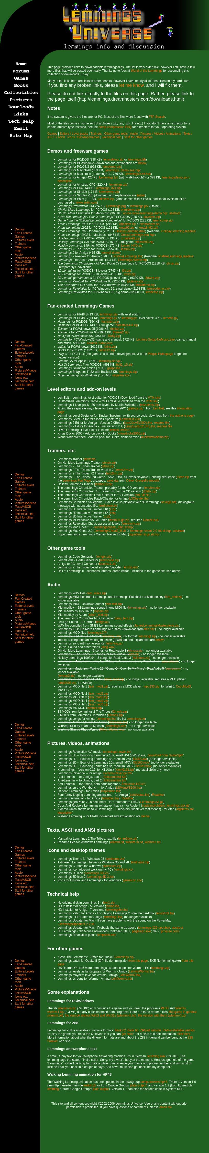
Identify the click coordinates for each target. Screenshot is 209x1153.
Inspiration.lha (110, 791)
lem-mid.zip (114, 604)
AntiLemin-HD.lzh (133, 784)
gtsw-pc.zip (135, 408)
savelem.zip (152, 217)
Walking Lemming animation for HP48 (79, 1074)
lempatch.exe (106, 935)
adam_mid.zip (98, 615)
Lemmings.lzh (108, 177)
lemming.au (114, 643)
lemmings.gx (108, 318)
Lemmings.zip (124, 957)
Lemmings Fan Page (77, 480)
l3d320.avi (140, 759)
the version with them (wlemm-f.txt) (162, 1015)
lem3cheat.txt (108, 505)
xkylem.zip (101, 611)
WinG (165, 1008)
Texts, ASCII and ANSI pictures (80, 830)
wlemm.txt (117, 842)
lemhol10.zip (103, 484)
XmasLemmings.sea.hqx (138, 235)
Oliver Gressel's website (142, 480)
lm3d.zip (129, 274)
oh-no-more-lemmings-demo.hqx (145, 213)
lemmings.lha (118, 722)
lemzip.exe (131, 567)
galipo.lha (113, 368)
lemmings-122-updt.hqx (154, 927)
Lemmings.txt (136, 719)
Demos (20, 229)
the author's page (182, 415)
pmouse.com (170, 931)
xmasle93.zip (144, 242)
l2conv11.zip (107, 564)
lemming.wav (157, 1056)
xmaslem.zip (127, 224)
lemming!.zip (147, 636)
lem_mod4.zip (98, 701)
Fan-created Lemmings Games (80, 306)
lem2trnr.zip (114, 473)
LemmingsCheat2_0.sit (110, 531)
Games (52, 133)
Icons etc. (21, 265)
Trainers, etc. (61, 450)
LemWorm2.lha (130, 975)
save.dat (112, 480)
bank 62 (120, 1030)
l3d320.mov (143, 766)
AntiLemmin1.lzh (115, 777)
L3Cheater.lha (139, 498)
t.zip (112, 513)
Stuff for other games (138, 137)
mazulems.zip (149, 405)
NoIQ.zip (114, 336)
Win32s (180, 1008)
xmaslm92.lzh (148, 227)
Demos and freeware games (77, 151)
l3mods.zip (115, 715)
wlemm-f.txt (152, 842)
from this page (138, 960)
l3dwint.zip (152, 278)
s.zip (113, 509)
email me (165, 1107)
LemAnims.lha (139, 795)
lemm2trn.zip (124, 470)
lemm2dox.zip (127, 838)
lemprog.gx (129, 318)
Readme (158, 795)
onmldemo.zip (130, 209)
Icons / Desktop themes (84, 137)
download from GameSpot (165, 755)
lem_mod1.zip (98, 686)
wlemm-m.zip (67, 1008)
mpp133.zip (151, 686)
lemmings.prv (139, 206)
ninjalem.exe (120, 375)
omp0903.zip (67, 683)
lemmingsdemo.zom (175, 177)
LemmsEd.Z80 (130, 419)
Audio (134, 133)
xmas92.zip (126, 227)
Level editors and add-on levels (81, 389)
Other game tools (116, 133)
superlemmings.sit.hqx (144, 534)
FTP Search (157, 117)
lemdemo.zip (154, 292)
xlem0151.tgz (125, 769)
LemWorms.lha (122, 978)
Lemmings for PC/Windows (70, 1001)
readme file (161, 423)
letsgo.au (102, 622)
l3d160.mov (141, 762)
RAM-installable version (178, 1030)
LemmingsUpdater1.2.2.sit (76, 924)
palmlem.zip (106, 199)
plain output (138, 1085)
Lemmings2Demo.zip (132, 260)
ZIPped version (150, 1030)
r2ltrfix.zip (149, 491)
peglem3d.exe (141, 931)
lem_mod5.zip (98, 704)
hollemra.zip (141, 658)
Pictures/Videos (25, 258)
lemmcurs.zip (112, 866)
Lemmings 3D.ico (97, 873)
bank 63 (132, 1030)
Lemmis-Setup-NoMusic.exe (155, 339)
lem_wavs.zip (96, 593)
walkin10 (90, 1085)
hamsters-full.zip (127, 325)
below (142, 163)
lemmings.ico (124, 869)
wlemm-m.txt (134, 842)
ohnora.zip (135, 650)
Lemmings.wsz (116, 726)
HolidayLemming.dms (130, 231)
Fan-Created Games (23, 234)
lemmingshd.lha (116, 910)
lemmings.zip (118, 184)
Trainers (96, 133)
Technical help (111, 137)
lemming (53, 1089)
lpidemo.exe (135, 281)
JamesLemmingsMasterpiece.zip (156, 625)
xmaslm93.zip (130, 238)
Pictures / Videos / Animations (160, 133)
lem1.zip (109, 902)
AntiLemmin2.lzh (115, 780)
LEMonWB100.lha (128, 787)
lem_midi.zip (173, 597)
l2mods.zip (119, 711)
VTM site (154, 397)
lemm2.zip (128, 249)
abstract (174, 213)
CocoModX (183, 686)
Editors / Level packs (74, 133)
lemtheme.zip (115, 859)
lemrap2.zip (66, 676)
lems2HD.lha (165, 913)
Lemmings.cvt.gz (151, 802)
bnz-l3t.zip (143, 495)
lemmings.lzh (137, 159)
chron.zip (173, 263)
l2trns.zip (108, 466)
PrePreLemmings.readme (175, 256)
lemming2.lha (113, 917)
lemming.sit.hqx (109, 361)
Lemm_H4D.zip (131, 245)
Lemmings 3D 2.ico (100, 877)
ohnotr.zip (109, 462)
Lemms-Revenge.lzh (117, 773)
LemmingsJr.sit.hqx (138, 174)
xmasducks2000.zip (131, 433)
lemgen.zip (103, 556)
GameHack (150, 520)
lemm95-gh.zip (119, 520)
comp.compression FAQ (115, 127)
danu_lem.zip (124, 618)
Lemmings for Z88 (62, 1023)
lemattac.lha (110, 798)
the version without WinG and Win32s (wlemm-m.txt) (100, 1015)
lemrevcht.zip (131, 523)
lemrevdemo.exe (158, 288)
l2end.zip (183, 477)
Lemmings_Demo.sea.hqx (122, 170)
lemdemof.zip (112, 166)
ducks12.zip (106, 350)
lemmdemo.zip (113, 159)
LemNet (158, 408)
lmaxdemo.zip (145, 285)
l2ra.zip (134, 654)
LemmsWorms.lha (141, 971)
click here (184, 1034)
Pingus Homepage (160, 354)
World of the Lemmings (146, 70)
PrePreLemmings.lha (128, 256)
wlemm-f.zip (55, 1012)
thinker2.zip (120, 332)
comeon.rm (173, 668)
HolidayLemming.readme (178, 231)
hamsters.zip (110, 321)
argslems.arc (185, 809)
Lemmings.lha (106, 719)
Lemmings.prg (116, 206)
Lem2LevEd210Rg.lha (140, 426)
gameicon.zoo (132, 880)
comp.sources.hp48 (153, 1082)
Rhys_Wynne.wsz (112, 729)
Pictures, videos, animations (78, 743)
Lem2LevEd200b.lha (138, 423)
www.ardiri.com (86, 202)
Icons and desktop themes (76, 850)
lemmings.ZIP (97, 632)
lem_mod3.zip (98, 697)
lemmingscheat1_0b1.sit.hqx (113, 527)
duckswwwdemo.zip (154, 437)
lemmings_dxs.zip (108, 188)
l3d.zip (126, 270)
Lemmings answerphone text (72, 1049)
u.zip (107, 516)
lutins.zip (110, 346)
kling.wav (108, 647)
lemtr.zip (89, 459)
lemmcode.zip (109, 560)
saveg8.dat (169, 502)
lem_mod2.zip (98, 693)
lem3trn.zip (151, 488)
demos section (119, 430)
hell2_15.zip (124, 364)
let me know (131, 85)
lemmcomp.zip (162, 220)
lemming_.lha (112, 636)
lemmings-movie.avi (116, 752)
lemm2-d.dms (111, 253)
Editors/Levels (24, 240)
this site (149, 629)
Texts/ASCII (23, 261)
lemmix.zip (94, 708)
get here (127, 1034)
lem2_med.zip (114, 679)
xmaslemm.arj (149, 224)
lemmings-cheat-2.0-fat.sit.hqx (150, 531)
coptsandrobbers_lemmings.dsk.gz (165, 805)
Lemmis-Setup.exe (99, 343)
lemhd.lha (112, 906)
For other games (65, 948)
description (65, 181)
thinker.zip (117, 329)
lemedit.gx (170, 318)
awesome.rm (170, 661)
